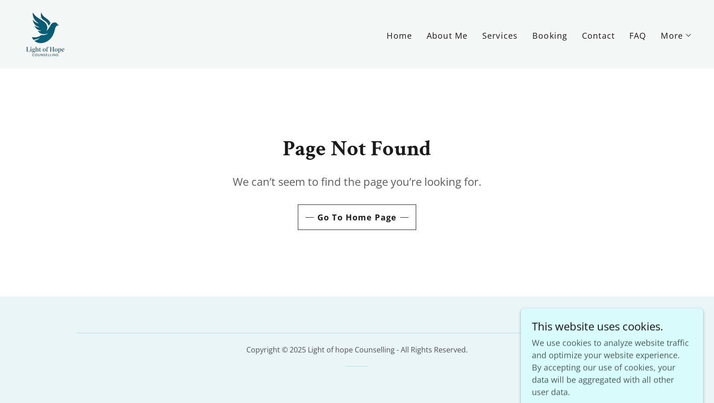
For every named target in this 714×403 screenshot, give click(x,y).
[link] (45, 33)
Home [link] (399, 35)
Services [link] (500, 35)
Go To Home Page (357, 217)
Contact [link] (598, 35)
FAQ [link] (637, 35)
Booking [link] (549, 35)
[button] (676, 35)
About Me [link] (447, 35)
